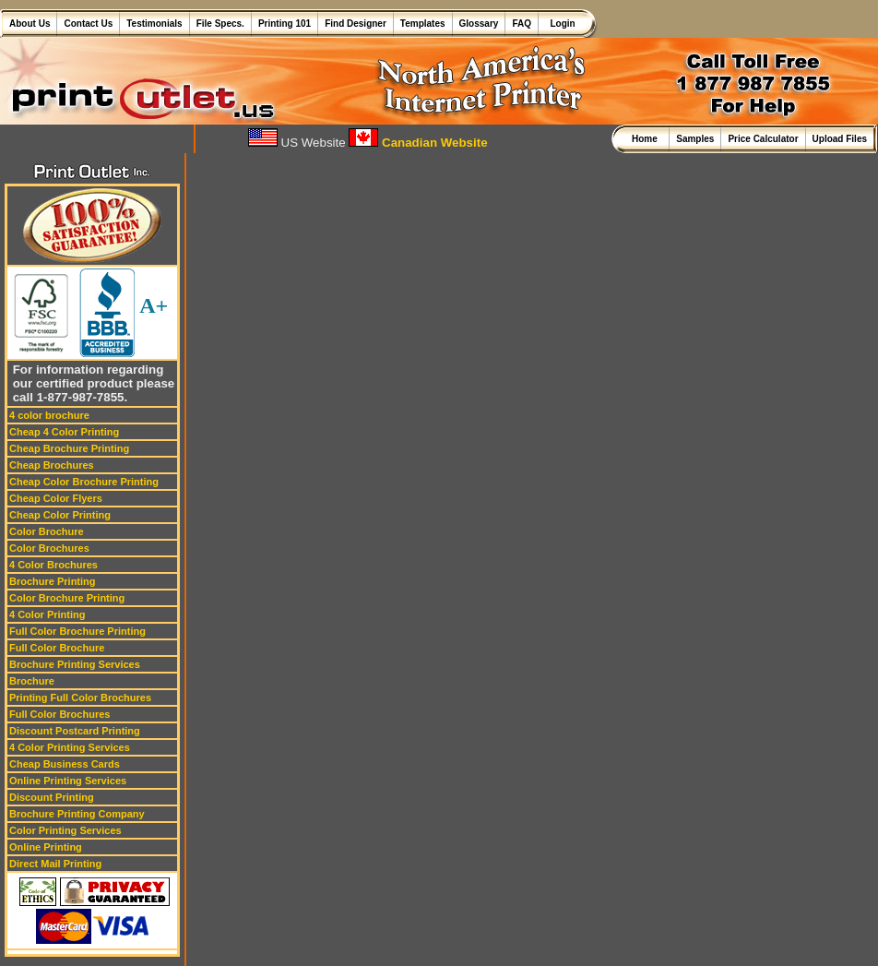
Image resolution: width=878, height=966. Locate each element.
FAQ (521, 23)
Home (647, 139)
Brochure (31, 680)
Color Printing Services (65, 830)
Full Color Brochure (56, 647)
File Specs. (220, 23)
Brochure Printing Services (74, 664)
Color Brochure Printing (67, 597)
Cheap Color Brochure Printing (84, 481)
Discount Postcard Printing (74, 730)
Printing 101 (284, 23)
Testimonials (154, 23)
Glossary (479, 23)
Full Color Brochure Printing (77, 631)
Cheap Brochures (51, 465)
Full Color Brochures (59, 714)
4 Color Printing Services (69, 747)
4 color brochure (49, 415)
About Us (29, 23)
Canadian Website (418, 142)
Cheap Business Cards (64, 763)
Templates (422, 23)
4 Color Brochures (53, 564)
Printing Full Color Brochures (80, 697)
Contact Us (88, 23)
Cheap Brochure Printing (69, 448)
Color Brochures (49, 548)
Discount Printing (51, 797)
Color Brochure (46, 531)
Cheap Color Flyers (55, 498)
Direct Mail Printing (55, 863)
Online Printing (45, 847)
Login (560, 23)
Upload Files (840, 139)
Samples (695, 139)
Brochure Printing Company (77, 813)
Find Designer (355, 23)
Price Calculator (763, 139)
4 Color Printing (47, 614)
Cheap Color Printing (60, 514)
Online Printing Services (67, 780)
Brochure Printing (52, 581)
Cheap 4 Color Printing (64, 431)
